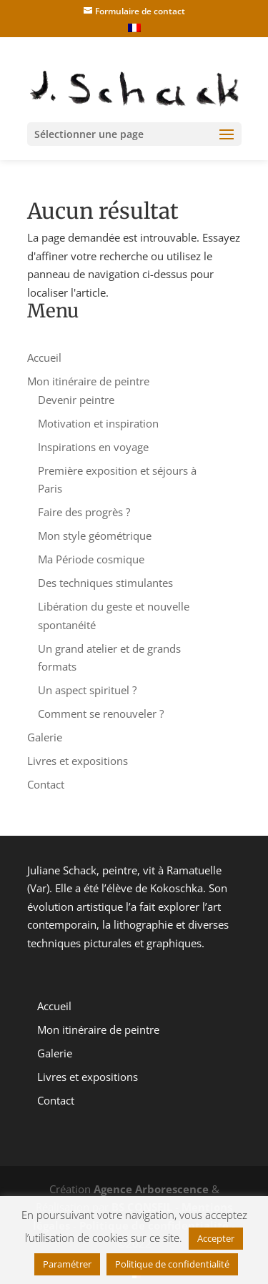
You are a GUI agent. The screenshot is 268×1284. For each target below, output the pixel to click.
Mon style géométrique (95, 535)
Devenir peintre (76, 399)
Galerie (44, 737)
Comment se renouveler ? (101, 713)
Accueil (44, 357)
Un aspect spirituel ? (87, 690)
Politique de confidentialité (172, 1264)
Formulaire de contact (140, 11)
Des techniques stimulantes (105, 583)
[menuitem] (134, 29)
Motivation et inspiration (98, 423)
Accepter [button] (215, 1238)
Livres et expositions (77, 761)
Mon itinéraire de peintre (88, 381)
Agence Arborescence (151, 1189)
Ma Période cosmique (91, 559)
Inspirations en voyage (93, 447)
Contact (45, 784)
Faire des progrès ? (84, 512)
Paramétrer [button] (67, 1264)
